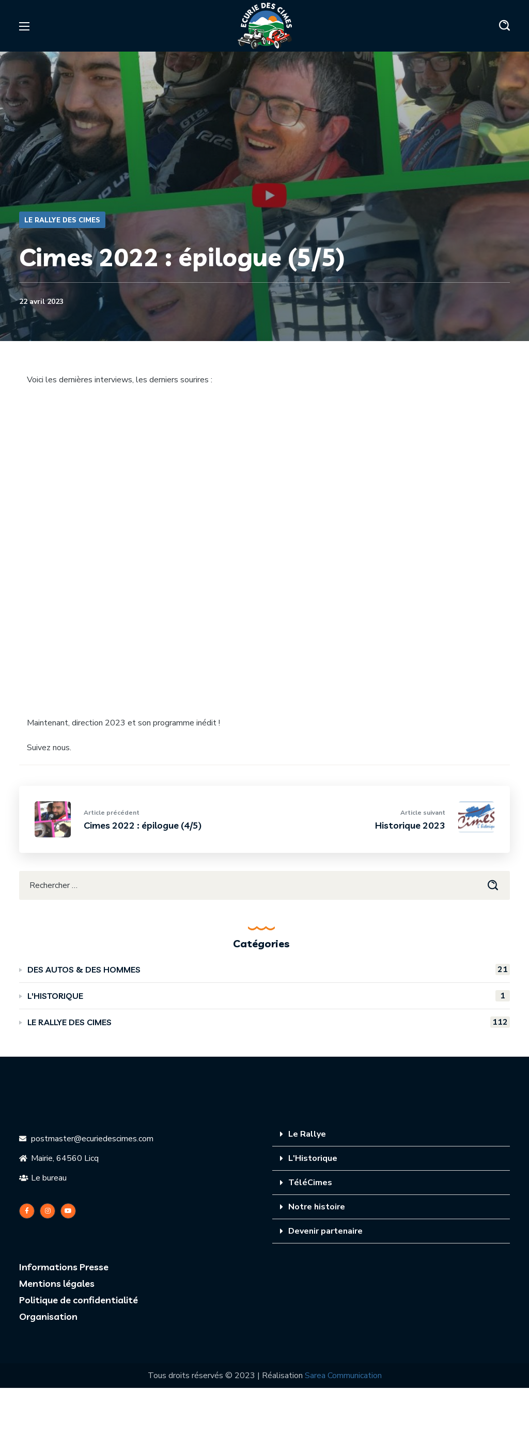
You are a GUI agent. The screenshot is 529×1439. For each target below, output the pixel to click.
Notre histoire (316, 1206)
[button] (504, 26)
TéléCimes (310, 1182)
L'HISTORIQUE (268, 995)
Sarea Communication (343, 1375)
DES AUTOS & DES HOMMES (268, 969)
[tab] (391, 1134)
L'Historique (312, 1158)
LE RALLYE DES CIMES (62, 220)
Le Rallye (307, 1134)
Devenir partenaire (325, 1231)
